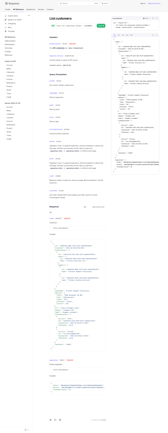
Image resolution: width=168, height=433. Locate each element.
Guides (7, 10)
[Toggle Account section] (8, 65)
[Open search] (78, 3)
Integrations (30, 10)
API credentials (59, 48)
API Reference (18, 10)
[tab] (114, 35)
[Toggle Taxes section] (7, 93)
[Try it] (101, 26)
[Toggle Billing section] (7, 68)
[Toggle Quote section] (7, 90)
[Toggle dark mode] (26, 429)
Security (41, 10)
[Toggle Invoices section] (8, 79)
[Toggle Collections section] (9, 72)
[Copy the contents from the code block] (153, 18)
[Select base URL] (69, 26)
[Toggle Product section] (8, 86)
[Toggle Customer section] (9, 75)
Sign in (143, 3)
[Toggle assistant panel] (105, 3)
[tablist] (131, 35)
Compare (50, 10)
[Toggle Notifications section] (10, 83)
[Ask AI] (156, 18)
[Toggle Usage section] (8, 97)
